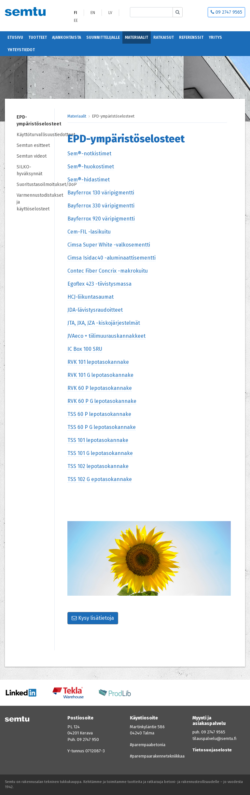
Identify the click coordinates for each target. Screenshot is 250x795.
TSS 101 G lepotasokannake (100, 453)
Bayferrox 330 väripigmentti (100, 206)
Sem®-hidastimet (88, 180)
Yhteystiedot (21, 50)
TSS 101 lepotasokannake (97, 440)
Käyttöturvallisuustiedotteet (35, 134)
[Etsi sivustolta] (151, 12)
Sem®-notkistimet (89, 153)
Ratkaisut (163, 37)
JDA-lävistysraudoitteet (95, 310)
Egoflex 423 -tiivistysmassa (99, 284)
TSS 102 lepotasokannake (98, 466)
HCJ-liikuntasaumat (90, 297)
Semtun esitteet (33, 145)
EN (92, 12)
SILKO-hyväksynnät (29, 170)
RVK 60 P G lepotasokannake (101, 401)
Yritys (215, 37)
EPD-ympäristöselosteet (35, 120)
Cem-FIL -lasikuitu (89, 232)
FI (75, 12)
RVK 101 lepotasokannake (98, 362)
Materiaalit (136, 37)
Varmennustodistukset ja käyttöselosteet (35, 202)
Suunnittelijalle (103, 37)
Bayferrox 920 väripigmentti (101, 219)
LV (110, 12)
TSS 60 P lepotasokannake (99, 414)
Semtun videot (32, 156)
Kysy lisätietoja (93, 618)
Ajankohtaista (66, 37)
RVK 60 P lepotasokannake (99, 388)
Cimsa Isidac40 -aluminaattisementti (111, 258)
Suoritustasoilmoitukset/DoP (35, 184)
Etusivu (15, 37)
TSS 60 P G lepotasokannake (101, 427)
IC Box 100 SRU (84, 349)
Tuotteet (37, 37)
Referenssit (191, 37)
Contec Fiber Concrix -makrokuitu (107, 271)
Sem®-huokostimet (90, 166)
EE (76, 20)
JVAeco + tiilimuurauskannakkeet (106, 336)
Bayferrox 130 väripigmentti (100, 193)
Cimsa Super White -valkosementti (108, 245)
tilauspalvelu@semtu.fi (214, 738)
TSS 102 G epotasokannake (99, 479)
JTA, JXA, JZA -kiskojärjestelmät (103, 323)
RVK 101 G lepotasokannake (100, 375)
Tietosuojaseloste (212, 749)
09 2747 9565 (226, 12)
